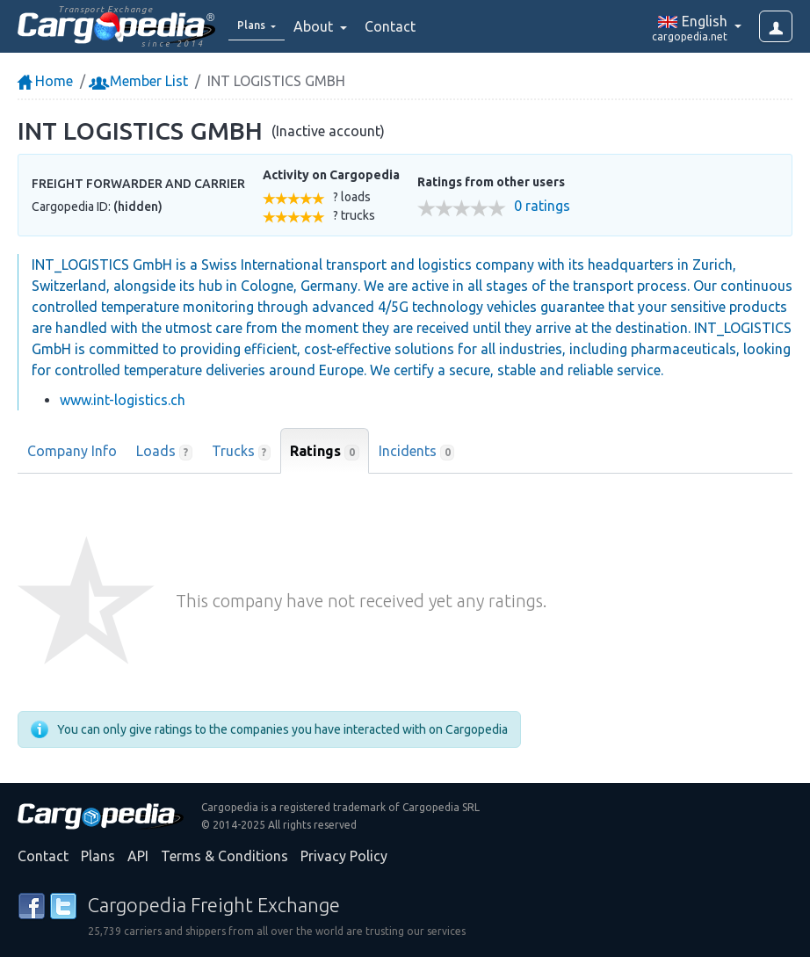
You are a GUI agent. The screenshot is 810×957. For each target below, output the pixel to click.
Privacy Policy (343, 856)
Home (45, 81)
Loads (164, 451)
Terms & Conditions (224, 856)
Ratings (324, 451)
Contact (401, 26)
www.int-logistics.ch (122, 400)
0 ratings (542, 206)
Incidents (417, 451)
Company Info (72, 451)
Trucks (241, 451)
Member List (140, 81)
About (326, 26)
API (137, 856)
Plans (98, 856)
